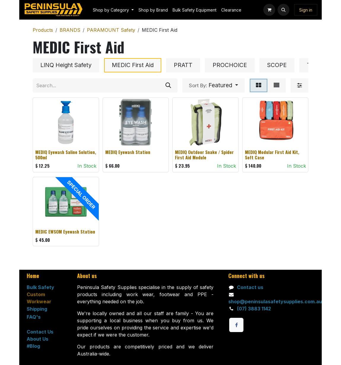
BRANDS (70, 30)
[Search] (168, 85)
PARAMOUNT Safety (111, 30)
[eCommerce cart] (269, 10)
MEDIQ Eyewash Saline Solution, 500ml (65, 155)
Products (43, 30)
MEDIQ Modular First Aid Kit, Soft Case (272, 155)
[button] (283, 10)
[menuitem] (113, 9)
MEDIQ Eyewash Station (127, 152)
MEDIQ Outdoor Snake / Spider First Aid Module (204, 155)
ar (48, 301)
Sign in (305, 9)
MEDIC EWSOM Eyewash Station (65, 231)
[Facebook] (236, 325)
